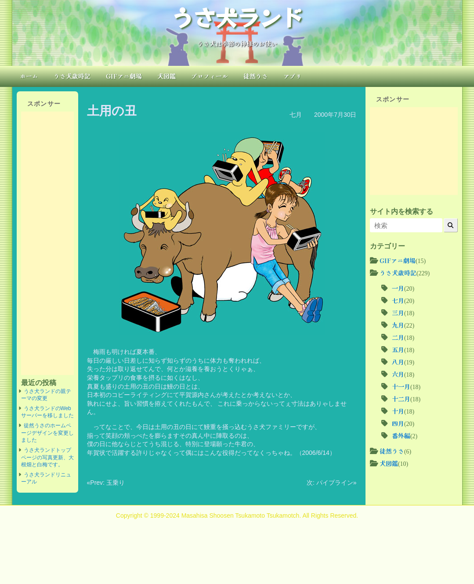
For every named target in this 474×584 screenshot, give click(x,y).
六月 (398, 374)
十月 (398, 411)
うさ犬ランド (237, 16)
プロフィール (209, 76)
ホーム (29, 76)
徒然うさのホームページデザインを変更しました (47, 432)
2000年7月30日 (335, 114)
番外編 (401, 435)
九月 (398, 325)
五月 (398, 349)
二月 (398, 337)
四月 (398, 423)
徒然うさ (255, 76)
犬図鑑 (166, 76)
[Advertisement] (47, 243)
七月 (295, 114)
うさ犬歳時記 (72, 76)
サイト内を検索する (401, 211)
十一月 (401, 386)
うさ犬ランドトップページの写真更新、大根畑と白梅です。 (47, 457)
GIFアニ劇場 (124, 76)
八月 (398, 361)
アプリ (292, 76)
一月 (398, 288)
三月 (398, 312)
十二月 (401, 398)
